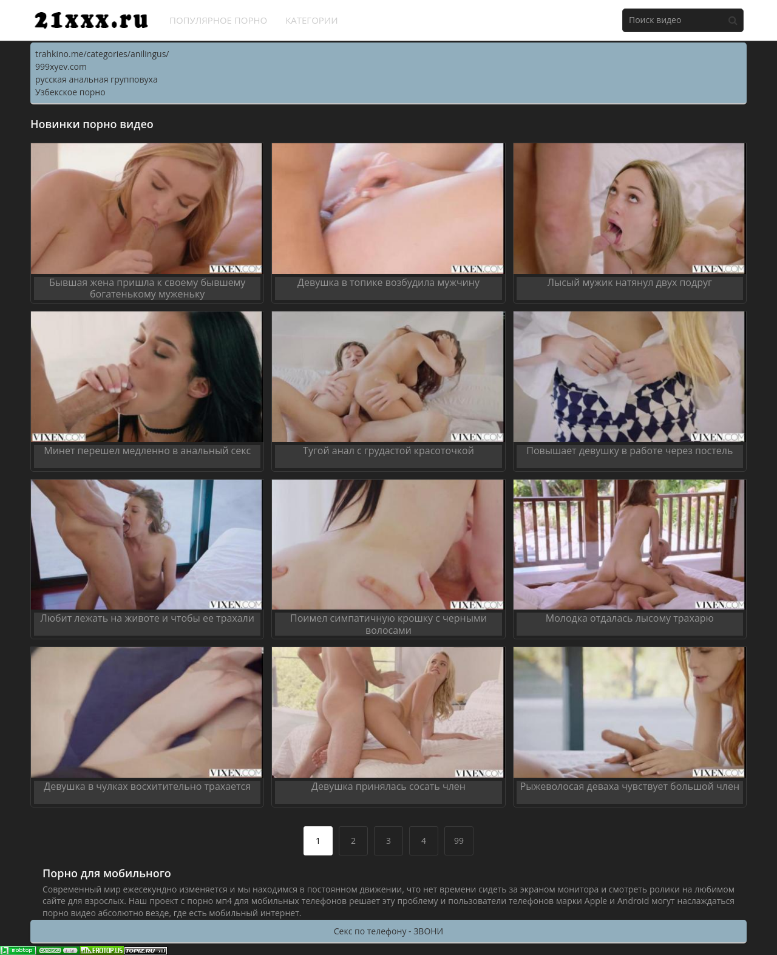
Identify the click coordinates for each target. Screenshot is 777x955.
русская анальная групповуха (96, 79)
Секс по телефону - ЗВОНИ (388, 931)
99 (459, 840)
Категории (311, 20)
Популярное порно (218, 20)
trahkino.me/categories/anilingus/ (102, 53)
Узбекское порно (70, 92)
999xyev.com (61, 66)
